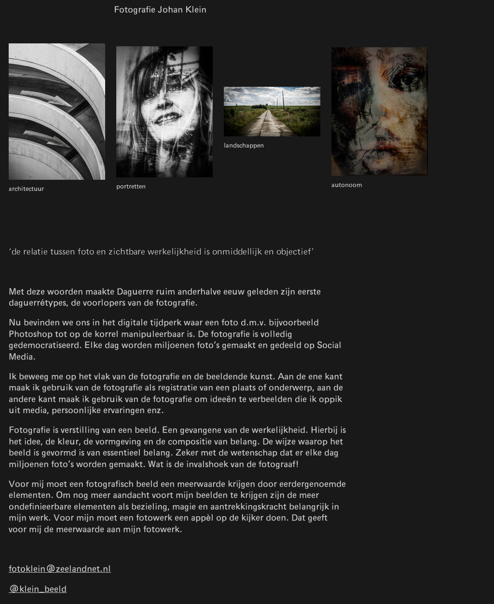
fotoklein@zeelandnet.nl (60, 569)
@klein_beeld (38, 589)
